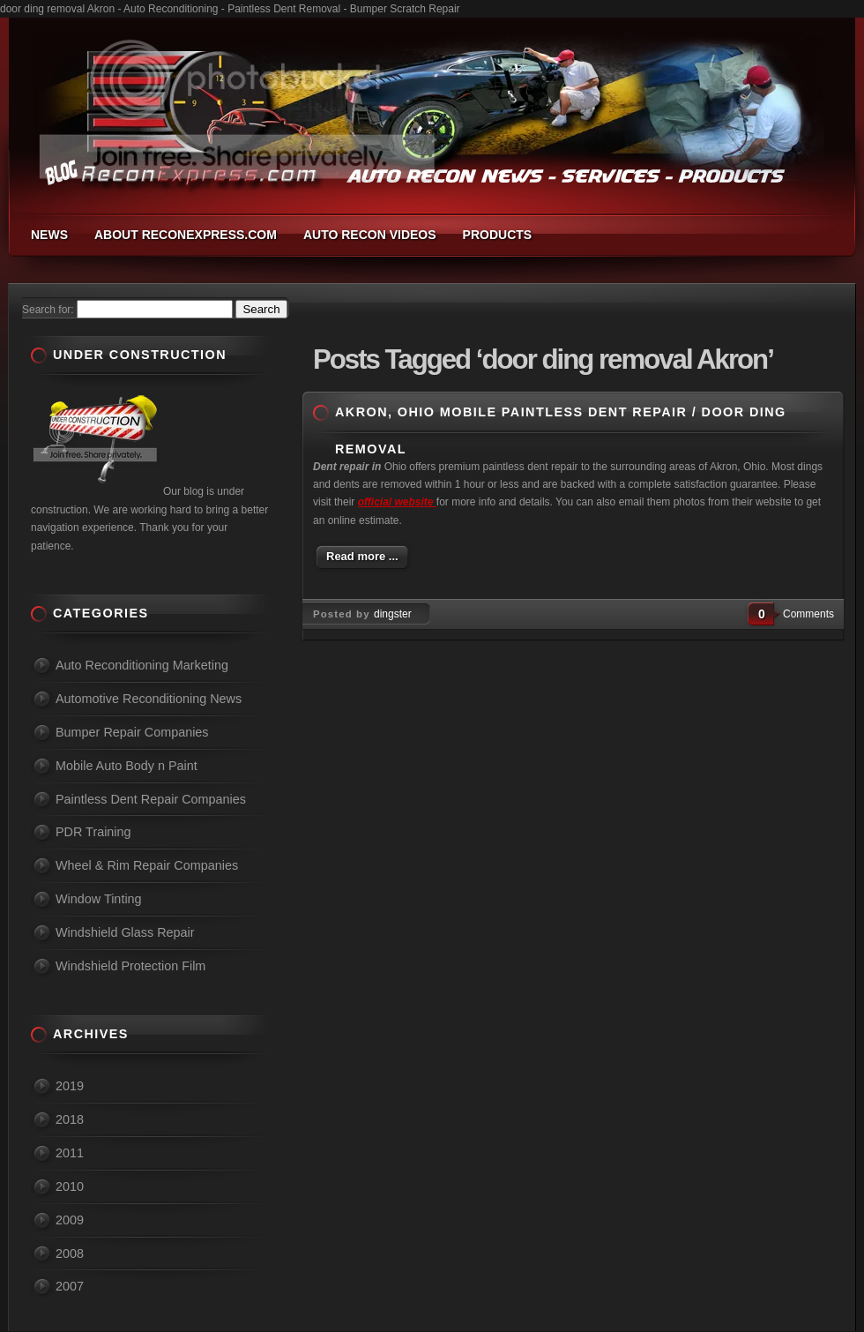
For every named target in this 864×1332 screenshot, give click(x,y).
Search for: (48, 309)
